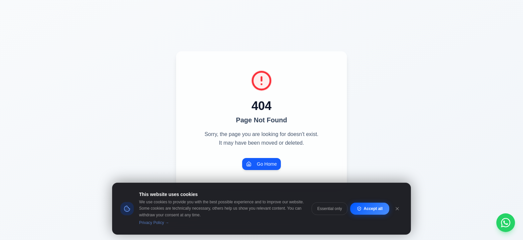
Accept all (370, 208)
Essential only (329, 208)
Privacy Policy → (154, 222)
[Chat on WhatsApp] (505, 222)
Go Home (261, 164)
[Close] (397, 208)
